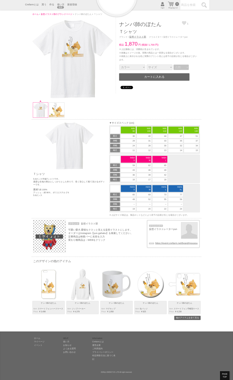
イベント (38, 345)
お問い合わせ (69, 352)
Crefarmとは (32, 4)
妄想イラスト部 (137, 36)
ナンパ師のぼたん (48, 303)
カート (173, 5)
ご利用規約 (97, 348)
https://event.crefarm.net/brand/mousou (176, 243)
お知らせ (67, 345)
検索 (205, 5)
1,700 (152, 44)
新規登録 (72, 4)
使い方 (60, 6)
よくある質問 (69, 348)
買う (44, 4)
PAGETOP (224, 375)
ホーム (37, 338)
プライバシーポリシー (102, 352)
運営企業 (96, 345)
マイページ (39, 342)
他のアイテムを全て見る (187, 318)
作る (51, 4)
